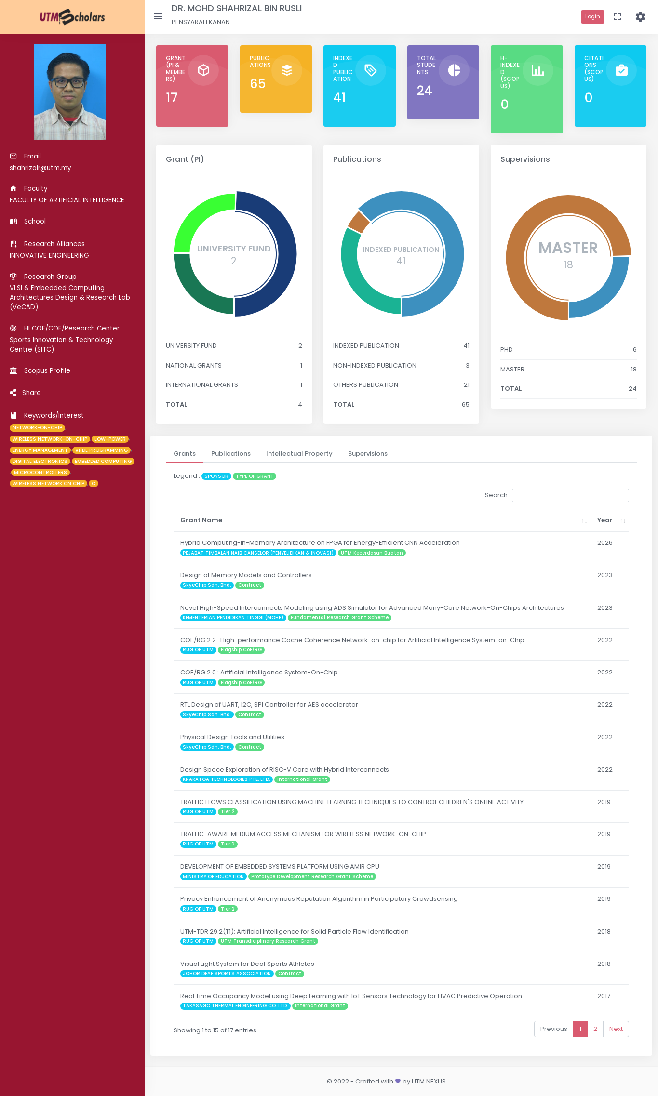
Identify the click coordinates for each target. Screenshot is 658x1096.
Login (592, 16)
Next (616, 1028)
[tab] (184, 453)
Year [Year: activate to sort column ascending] (601, 520)
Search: (557, 495)
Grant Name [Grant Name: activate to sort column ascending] (201, 520)
